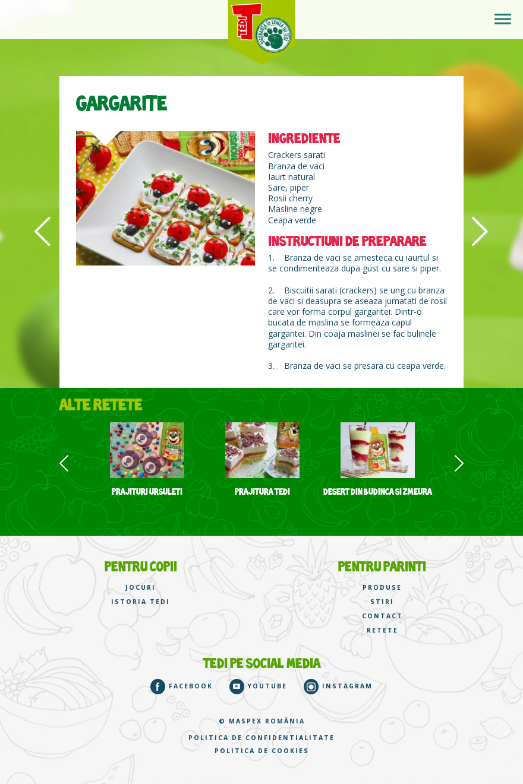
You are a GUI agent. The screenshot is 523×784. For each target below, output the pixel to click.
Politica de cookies (262, 751)
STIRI (382, 602)
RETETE (382, 630)
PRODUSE (382, 588)
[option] (146, 459)
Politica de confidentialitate (261, 738)
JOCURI (140, 588)
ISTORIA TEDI (140, 602)
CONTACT (382, 616)
